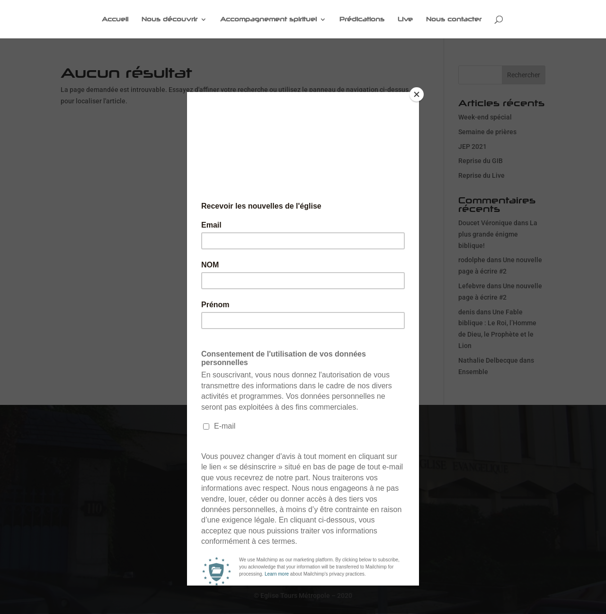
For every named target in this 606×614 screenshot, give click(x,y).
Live (405, 19)
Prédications (361, 19)
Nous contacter (453, 19)
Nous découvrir (169, 19)
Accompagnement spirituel (268, 19)
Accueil (115, 19)
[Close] (417, 94)
